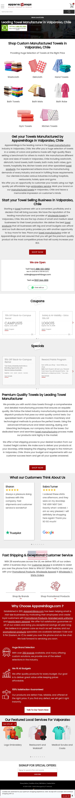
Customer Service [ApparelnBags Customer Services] (41, 564)
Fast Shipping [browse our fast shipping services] (12, 555)
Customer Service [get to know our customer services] (59, 555)
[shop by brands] (21, 589)
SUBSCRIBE (37, 774)
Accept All (66, 796)
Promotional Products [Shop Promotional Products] (23, 571)
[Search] (69, 12)
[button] (32, 544)
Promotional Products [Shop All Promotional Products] (35, 618)
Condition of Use (33, 783)
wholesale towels (57, 215)
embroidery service (41, 186)
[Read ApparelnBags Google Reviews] (56, 504)
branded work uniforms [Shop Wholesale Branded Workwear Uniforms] (60, 618)
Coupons (37, 301)
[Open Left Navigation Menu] (2, 6)
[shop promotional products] (55, 589)
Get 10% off (7, 724)
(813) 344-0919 (41, 280)
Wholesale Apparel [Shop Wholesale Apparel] (46, 571)
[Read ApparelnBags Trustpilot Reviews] (19, 497)
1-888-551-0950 (20, 26)
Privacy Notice (24, 783)
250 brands (28, 652)
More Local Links (37, 17)
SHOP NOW (37, 252)
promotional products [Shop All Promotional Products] (14, 631)
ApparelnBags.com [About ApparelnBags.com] (34, 611)
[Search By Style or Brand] (31, 12)
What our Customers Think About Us (37, 477)
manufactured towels (22, 189)
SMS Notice (42, 783)
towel (18, 208)
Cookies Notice (51, 783)
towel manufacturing (59, 145)
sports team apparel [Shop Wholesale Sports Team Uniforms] (19, 621)
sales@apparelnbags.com (37, 274)
